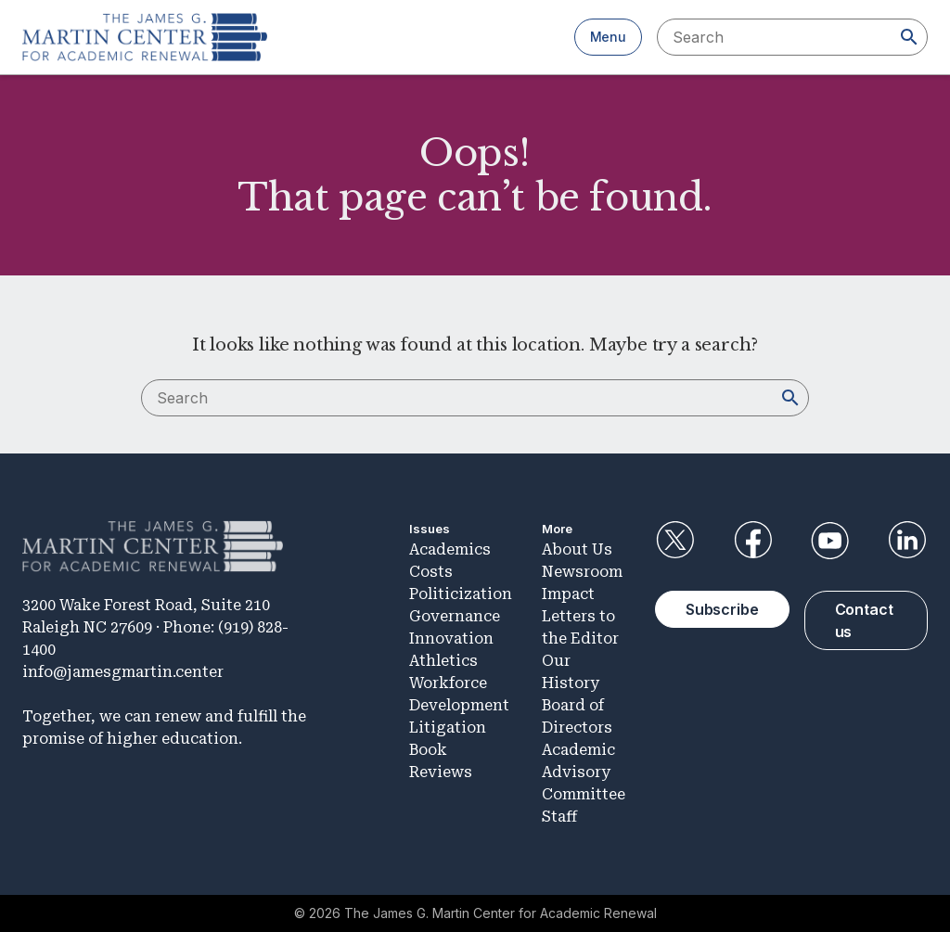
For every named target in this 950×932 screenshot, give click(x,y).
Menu (608, 37)
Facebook (752, 540)
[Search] (909, 37)
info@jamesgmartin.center (123, 672)
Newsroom (582, 572)
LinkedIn (907, 540)
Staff (559, 816)
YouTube (830, 540)
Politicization (460, 594)
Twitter (675, 540)
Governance (454, 616)
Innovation (451, 638)
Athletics (443, 661)
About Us (577, 549)
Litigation (447, 727)
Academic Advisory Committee (583, 772)
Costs (431, 572)
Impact (568, 594)
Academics (450, 549)
